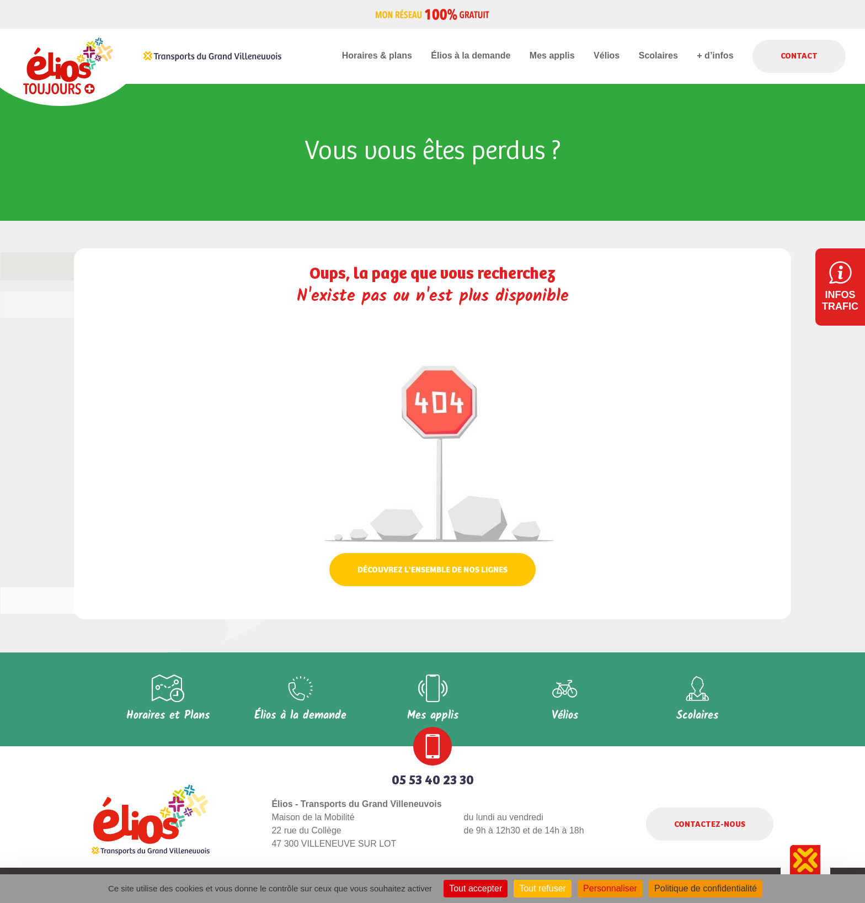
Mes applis (552, 55)
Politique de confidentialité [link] (705, 888)
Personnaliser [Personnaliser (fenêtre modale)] (610, 888)
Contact (799, 56)
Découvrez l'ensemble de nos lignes (432, 570)
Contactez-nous (709, 824)
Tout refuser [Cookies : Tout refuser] (542, 888)
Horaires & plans (377, 55)
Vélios (607, 55)
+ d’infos (715, 55)
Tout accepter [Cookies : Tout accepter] (475, 888)
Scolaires (658, 55)
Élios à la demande (470, 55)
